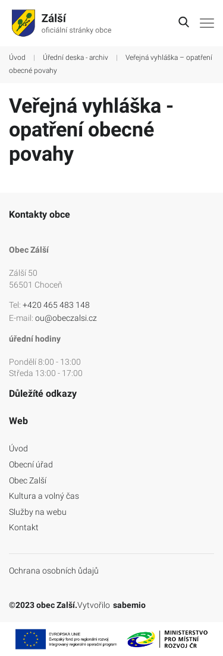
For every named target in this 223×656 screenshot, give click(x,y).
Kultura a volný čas (44, 496)
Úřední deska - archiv (75, 57)
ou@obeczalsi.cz (66, 318)
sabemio (129, 605)
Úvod (17, 57)
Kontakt (24, 527)
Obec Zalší (27, 480)
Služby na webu (38, 512)
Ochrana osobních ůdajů (54, 570)
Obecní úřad (31, 464)
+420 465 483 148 (56, 305)
